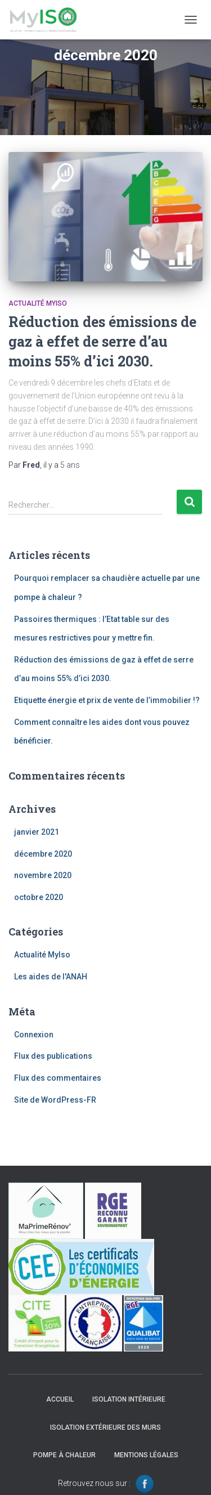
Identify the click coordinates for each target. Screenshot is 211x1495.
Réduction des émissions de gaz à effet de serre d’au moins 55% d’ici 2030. (102, 341)
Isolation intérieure (128, 1399)
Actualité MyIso (37, 303)
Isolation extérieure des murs (105, 1427)
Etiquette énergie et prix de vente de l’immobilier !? (107, 700)
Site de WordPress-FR (55, 1099)
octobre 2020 (38, 897)
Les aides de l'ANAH (50, 976)
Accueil (60, 1399)
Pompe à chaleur (64, 1455)
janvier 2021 (36, 831)
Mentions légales (146, 1455)
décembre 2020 (43, 853)
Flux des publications (53, 1055)
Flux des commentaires (57, 1077)
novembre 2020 (42, 875)
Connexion (33, 1034)
